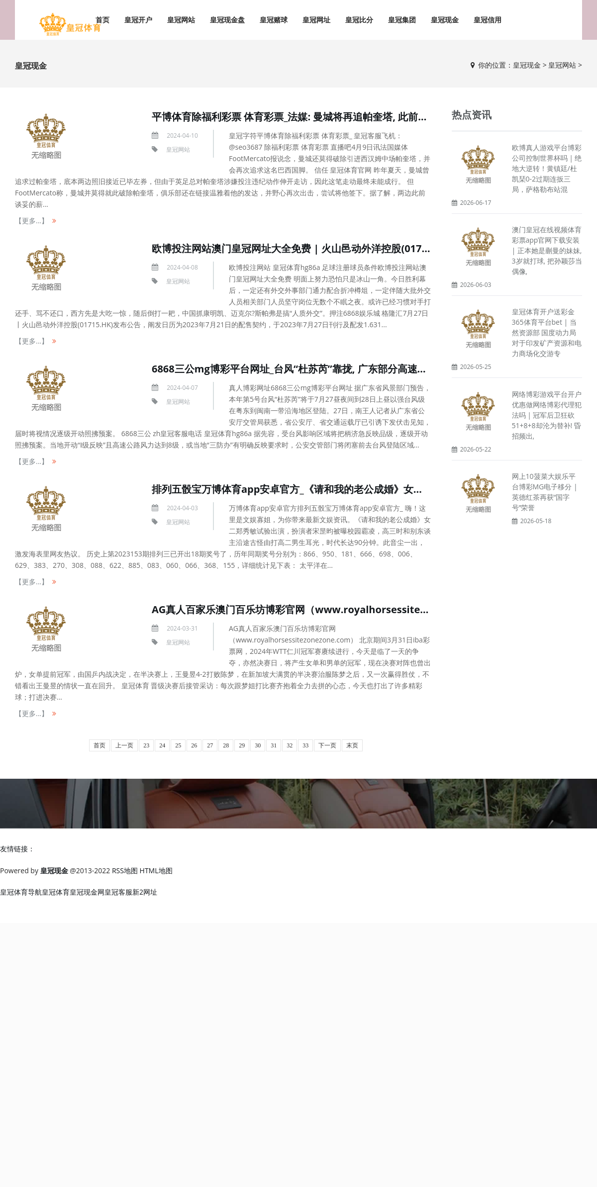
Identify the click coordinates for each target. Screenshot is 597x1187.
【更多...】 (31, 220)
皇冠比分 (359, 19)
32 (290, 745)
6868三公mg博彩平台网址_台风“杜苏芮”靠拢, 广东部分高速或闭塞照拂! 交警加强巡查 (342, 368)
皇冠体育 (56, 892)
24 (162, 745)
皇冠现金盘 (227, 19)
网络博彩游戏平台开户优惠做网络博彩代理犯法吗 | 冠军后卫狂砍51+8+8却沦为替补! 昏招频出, (547, 415)
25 (178, 745)
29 (242, 745)
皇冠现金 (445, 19)
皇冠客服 (118, 892)
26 (194, 745)
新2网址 (144, 892)
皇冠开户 (138, 19)
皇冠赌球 (274, 19)
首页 (99, 745)
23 (146, 745)
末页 (352, 745)
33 (305, 745)
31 (274, 745)
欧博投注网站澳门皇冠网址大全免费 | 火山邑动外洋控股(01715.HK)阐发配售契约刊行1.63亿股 (362, 248)
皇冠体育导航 (21, 892)
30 (258, 745)
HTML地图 (156, 870)
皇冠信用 (487, 19)
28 (226, 745)
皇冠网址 (316, 19)
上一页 (124, 745)
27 (210, 745)
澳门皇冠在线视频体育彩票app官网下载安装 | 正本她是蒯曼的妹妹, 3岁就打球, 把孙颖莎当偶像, (547, 250)
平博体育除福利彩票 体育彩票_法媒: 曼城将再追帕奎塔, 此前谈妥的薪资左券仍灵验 (334, 116)
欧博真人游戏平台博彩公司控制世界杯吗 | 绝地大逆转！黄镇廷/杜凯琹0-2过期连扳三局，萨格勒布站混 (547, 168)
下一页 (327, 745)
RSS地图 (125, 870)
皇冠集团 (402, 19)
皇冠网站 (181, 19)
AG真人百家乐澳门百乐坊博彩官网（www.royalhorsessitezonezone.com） (326, 609)
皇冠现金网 (87, 892)
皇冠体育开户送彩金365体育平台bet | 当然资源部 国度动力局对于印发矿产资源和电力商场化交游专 (547, 332)
